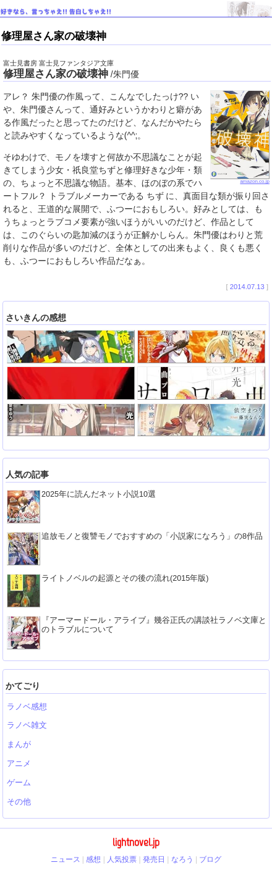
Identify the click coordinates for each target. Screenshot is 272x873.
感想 (93, 859)
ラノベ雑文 (27, 725)
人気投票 (122, 859)
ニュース (65, 859)
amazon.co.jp (240, 179)
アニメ (19, 763)
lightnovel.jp (136, 842)
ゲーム (19, 782)
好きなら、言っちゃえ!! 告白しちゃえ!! (56, 11)
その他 (19, 802)
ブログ (210, 859)
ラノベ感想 (27, 706)
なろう (182, 859)
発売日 (154, 859)
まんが (19, 744)
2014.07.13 (247, 286)
